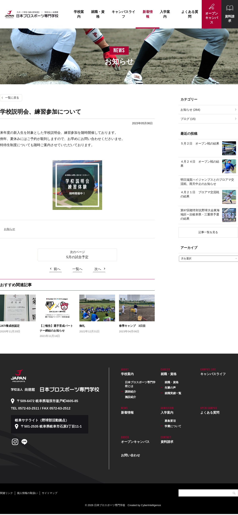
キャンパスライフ (123, 14)
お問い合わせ (130, 455)
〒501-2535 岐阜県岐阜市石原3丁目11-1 (51, 426)
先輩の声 (170, 387)
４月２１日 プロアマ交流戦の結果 (199, 194)
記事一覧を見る (208, 232)
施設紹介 (130, 397)
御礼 (82, 325)
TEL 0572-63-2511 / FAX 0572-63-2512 (40, 408)
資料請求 (229, 18)
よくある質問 (189, 14)
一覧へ (77, 269)
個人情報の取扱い (27, 493)
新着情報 (148, 14)
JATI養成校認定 (10, 325)
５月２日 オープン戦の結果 (199, 143)
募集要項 (170, 420)
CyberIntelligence (151, 505)
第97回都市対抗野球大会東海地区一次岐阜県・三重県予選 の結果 (201, 214)
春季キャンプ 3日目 (132, 325)
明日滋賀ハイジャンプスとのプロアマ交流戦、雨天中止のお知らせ (207, 181)
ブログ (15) (188, 118)
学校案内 (79, 14)
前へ (57, 269)
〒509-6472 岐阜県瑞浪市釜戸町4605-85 (47, 401)
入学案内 (165, 14)
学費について (173, 426)
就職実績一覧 (173, 393)
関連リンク (6, 493)
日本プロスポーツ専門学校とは (140, 384)
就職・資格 (98, 14)
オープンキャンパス (211, 18)
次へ (97, 269)
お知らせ (9, 229)
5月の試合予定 (77, 257)
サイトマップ (49, 493)
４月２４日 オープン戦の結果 (199, 163)
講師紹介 (130, 391)
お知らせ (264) (190, 109)
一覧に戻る (12, 97)
